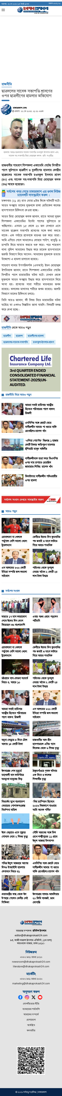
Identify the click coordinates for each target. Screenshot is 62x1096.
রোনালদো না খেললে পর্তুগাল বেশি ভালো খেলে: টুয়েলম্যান (15, 541)
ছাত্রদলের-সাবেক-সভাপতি (15, 342)
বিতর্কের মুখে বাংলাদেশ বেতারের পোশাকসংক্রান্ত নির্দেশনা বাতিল (13, 806)
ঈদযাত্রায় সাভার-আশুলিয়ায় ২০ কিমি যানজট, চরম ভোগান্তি (46, 898)
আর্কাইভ (31, 1025)
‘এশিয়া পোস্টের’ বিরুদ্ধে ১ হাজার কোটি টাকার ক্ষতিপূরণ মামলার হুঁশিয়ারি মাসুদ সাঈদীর (41, 445)
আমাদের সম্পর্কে (31, 1014)
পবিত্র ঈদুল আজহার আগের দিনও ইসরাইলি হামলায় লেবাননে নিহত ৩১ (15, 867)
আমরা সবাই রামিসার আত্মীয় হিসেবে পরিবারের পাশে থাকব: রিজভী (40, 409)
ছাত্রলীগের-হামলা (36, 335)
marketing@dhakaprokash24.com (31, 983)
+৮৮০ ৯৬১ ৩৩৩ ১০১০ (31, 957)
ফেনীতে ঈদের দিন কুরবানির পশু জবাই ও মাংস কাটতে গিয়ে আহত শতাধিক (46, 541)
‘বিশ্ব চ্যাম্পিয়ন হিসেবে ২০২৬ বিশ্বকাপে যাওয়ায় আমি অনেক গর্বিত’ (44, 806)
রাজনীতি (7, 84)
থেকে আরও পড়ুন (16, 328)
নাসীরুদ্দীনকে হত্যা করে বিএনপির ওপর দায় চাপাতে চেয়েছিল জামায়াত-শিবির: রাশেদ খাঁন (41, 462)
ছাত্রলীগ (7, 335)
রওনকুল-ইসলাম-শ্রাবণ (43, 342)
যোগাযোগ (31, 1019)
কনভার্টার (31, 1030)
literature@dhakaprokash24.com (31, 966)
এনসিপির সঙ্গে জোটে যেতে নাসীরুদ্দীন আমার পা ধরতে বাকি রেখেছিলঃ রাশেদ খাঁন (41, 427)
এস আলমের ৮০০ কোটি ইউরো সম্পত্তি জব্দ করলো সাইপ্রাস (14, 572)
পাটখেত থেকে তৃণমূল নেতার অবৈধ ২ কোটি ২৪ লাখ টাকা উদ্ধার (45, 572)
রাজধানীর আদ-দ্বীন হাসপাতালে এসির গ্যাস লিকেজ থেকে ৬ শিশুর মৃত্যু (46, 744)
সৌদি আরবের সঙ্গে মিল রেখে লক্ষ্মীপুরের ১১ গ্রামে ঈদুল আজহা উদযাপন (45, 836)
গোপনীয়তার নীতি (31, 1003)
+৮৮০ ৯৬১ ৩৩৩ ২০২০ (31, 978)
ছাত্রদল (19, 335)
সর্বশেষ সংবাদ (12, 591)
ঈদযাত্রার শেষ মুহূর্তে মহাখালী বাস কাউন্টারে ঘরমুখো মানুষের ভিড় (13, 775)
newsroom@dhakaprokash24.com (31, 961)
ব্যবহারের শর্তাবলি (31, 1009)
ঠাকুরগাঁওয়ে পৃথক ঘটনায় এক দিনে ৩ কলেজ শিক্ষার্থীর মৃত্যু (45, 775)
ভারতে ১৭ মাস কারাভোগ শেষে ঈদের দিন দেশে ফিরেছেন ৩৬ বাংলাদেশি (14, 621)
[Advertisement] (31, 33)
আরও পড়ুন (11, 511)
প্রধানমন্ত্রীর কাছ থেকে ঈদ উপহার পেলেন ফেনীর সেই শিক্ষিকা (15, 898)
